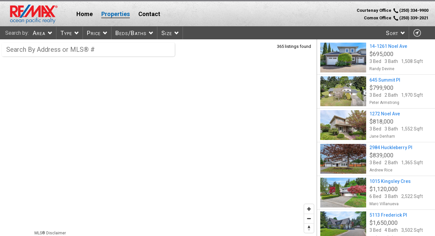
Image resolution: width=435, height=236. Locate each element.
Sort (392, 33)
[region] (158, 137)
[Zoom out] (309, 218)
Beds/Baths (131, 33)
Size (166, 33)
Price (94, 33)
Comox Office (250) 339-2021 (396, 18)
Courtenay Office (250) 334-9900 (392, 10)
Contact (149, 13)
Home (84, 13)
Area (39, 33)
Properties (115, 13)
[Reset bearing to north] (309, 228)
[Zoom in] (309, 209)
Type (66, 33)
